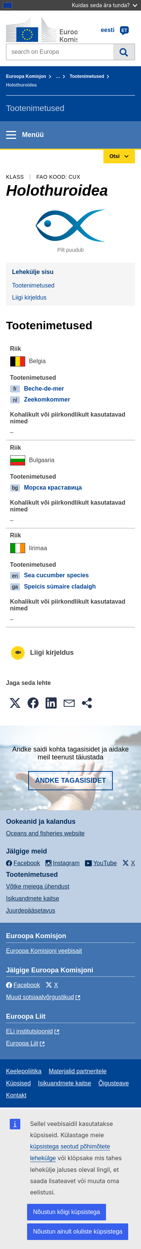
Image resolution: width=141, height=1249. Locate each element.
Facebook (23, 985)
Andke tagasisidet (70, 780)
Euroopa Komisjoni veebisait (44, 951)
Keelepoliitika (23, 1071)
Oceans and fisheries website (45, 833)
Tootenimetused (87, 76)
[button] (15, 702)
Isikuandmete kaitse (32, 898)
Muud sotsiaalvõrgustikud (40, 997)
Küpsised (18, 1083)
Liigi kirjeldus (29, 297)
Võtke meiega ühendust (37, 886)
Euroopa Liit (22, 1043)
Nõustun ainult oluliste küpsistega (77, 1231)
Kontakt (16, 1095)
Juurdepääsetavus (30, 910)
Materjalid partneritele (78, 1071)
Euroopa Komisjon (26, 76)
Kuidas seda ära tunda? (104, 5)
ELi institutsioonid (29, 1031)
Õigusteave (114, 1083)
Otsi (124, 52)
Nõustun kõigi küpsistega (66, 1212)
